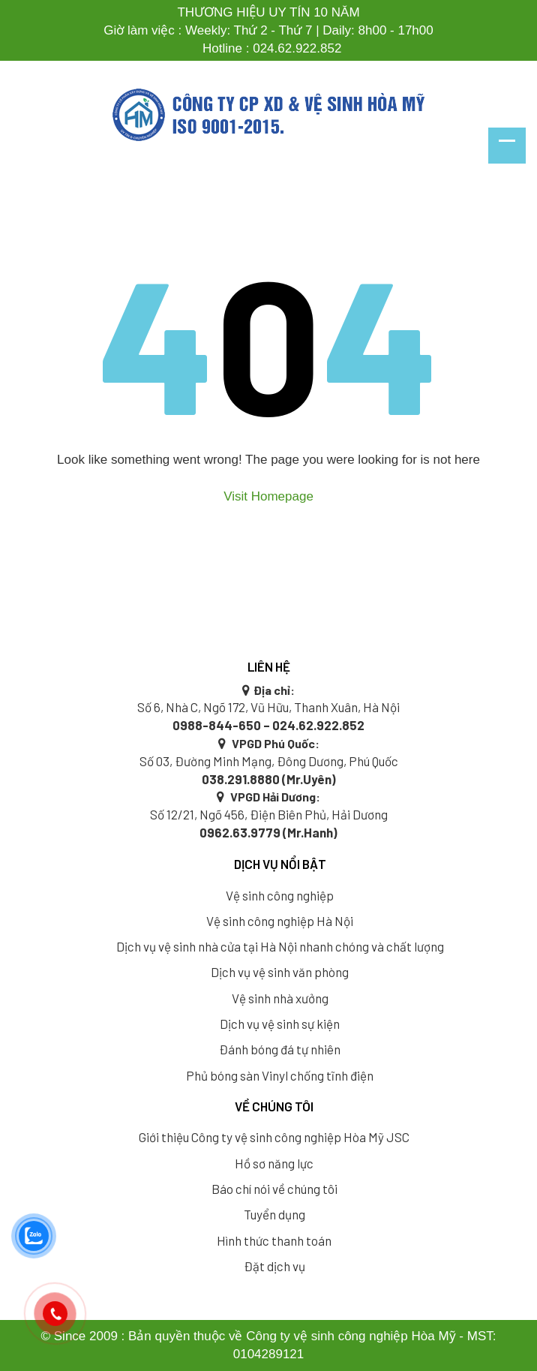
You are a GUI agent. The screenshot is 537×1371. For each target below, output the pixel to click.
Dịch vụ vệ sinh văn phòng (280, 971)
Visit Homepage (269, 496)
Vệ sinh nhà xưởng (280, 998)
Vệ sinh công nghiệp (280, 895)
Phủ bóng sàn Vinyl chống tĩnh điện (280, 1075)
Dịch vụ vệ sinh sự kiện (280, 1023)
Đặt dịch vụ (274, 1265)
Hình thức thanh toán (274, 1240)
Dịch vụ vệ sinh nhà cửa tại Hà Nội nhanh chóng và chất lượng (280, 946)
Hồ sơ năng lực (274, 1163)
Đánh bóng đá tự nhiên (279, 1049)
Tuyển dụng (274, 1214)
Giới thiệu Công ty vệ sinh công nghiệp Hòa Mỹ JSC (274, 1136)
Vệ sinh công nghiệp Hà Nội (279, 920)
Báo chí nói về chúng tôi (275, 1188)
